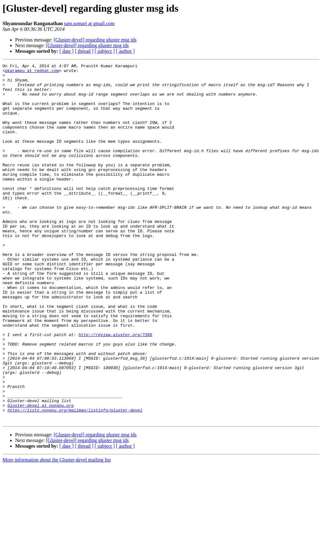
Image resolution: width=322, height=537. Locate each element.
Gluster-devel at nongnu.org (41, 474)
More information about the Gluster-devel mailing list (57, 531)
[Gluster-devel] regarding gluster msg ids (95, 39)
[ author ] (125, 51)
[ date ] (66, 51)
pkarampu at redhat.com (32, 72)
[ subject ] (105, 51)
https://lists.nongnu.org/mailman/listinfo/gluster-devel (75, 480)
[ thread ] (84, 51)
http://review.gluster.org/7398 (115, 389)
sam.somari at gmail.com (89, 23)
